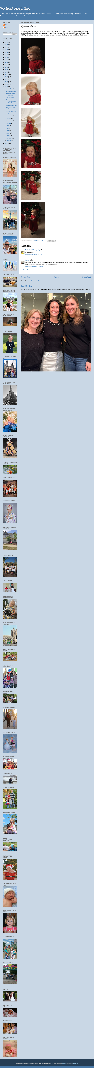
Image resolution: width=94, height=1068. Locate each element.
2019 (6, 59)
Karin (6, 27)
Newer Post (25, 277)
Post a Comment (28, 270)
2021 (6, 54)
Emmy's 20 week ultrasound (10, 108)
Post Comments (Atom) (35, 281)
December (10, 89)
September (10, 120)
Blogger (75, 1063)
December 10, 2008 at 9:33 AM (33, 254)
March (9, 135)
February (9, 138)
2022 (6, 52)
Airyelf (64, 1063)
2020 (6, 57)
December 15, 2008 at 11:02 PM (34, 266)
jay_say (27, 260)
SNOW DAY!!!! (10, 97)
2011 (6, 79)
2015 (6, 69)
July (8, 125)
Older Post (86, 277)
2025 (6, 45)
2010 (6, 82)
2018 (6, 62)
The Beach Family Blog (15, 9)
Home (56, 277)
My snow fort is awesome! (10, 94)
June (8, 128)
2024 (6, 47)
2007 (6, 143)
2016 (6, 67)
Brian (6, 25)
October (9, 118)
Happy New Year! (26, 286)
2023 (6, 50)
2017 (6, 64)
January (9, 140)
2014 (6, 72)
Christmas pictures (11, 105)
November (10, 115)
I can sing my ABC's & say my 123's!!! (11, 101)
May (8, 130)
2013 (6, 74)
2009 (6, 84)
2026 (6, 42)
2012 (6, 77)
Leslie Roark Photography (32, 250)
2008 (6, 87)
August (9, 123)
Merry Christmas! (11, 91)
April (8, 133)
